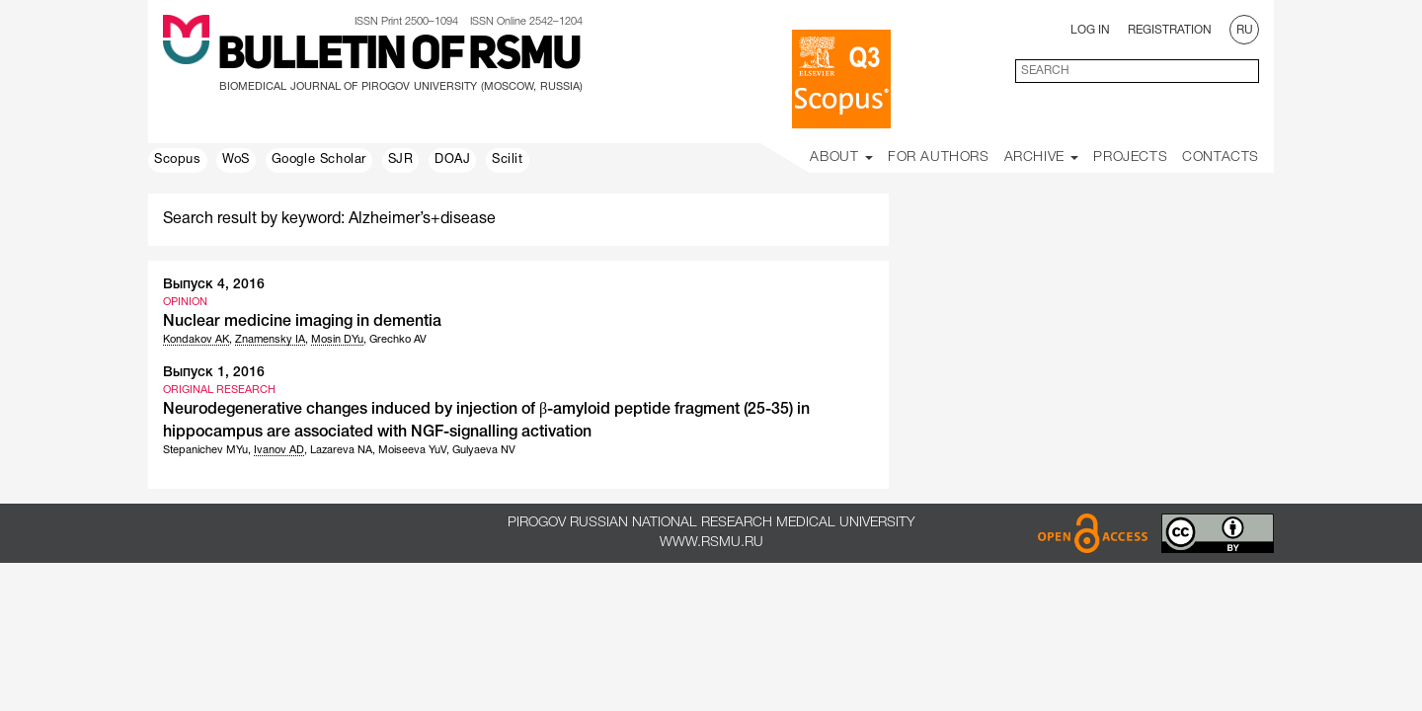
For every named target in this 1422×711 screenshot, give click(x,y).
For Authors (938, 157)
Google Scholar (319, 160)
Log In (1090, 30)
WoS (236, 160)
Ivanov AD (279, 450)
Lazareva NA (341, 450)
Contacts (1220, 157)
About (841, 157)
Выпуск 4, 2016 (214, 284)
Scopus (177, 160)
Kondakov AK (196, 340)
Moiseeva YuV (412, 450)
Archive (1041, 157)
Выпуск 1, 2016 (214, 372)
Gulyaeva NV (483, 450)
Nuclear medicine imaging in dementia (302, 322)
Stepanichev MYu (205, 450)
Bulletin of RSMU (399, 56)
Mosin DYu (337, 340)
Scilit (507, 160)
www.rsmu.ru (711, 542)
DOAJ (452, 160)
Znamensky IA (270, 340)
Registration (1170, 30)
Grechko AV (398, 340)
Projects (1130, 157)
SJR (401, 160)
